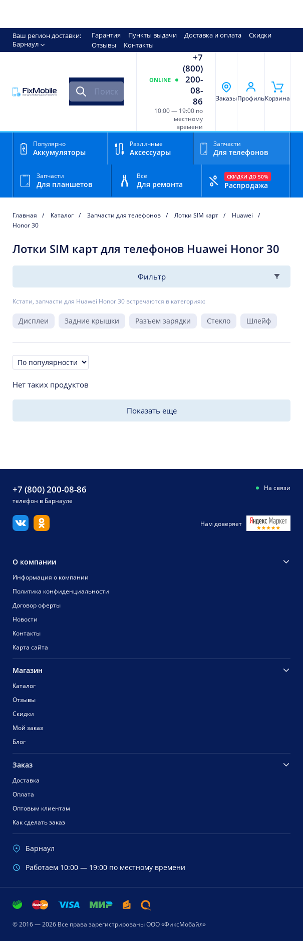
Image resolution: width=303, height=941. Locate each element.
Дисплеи (34, 321)
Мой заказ (28, 728)
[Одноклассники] (42, 528)
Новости (25, 619)
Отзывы (104, 45)
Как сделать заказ (39, 822)
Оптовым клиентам (41, 808)
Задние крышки (92, 321)
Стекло (218, 321)
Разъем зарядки (163, 321)
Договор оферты (37, 605)
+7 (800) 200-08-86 (193, 79)
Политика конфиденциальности (61, 591)
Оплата (23, 794)
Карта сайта (30, 647)
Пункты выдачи (152, 35)
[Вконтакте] (21, 528)
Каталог (24, 686)
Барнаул (26, 44)
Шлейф (258, 321)
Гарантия (106, 35)
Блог (19, 742)
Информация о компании (51, 577)
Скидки (260, 35)
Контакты (139, 45)
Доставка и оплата (212, 35)
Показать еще (152, 411)
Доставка (26, 780)
